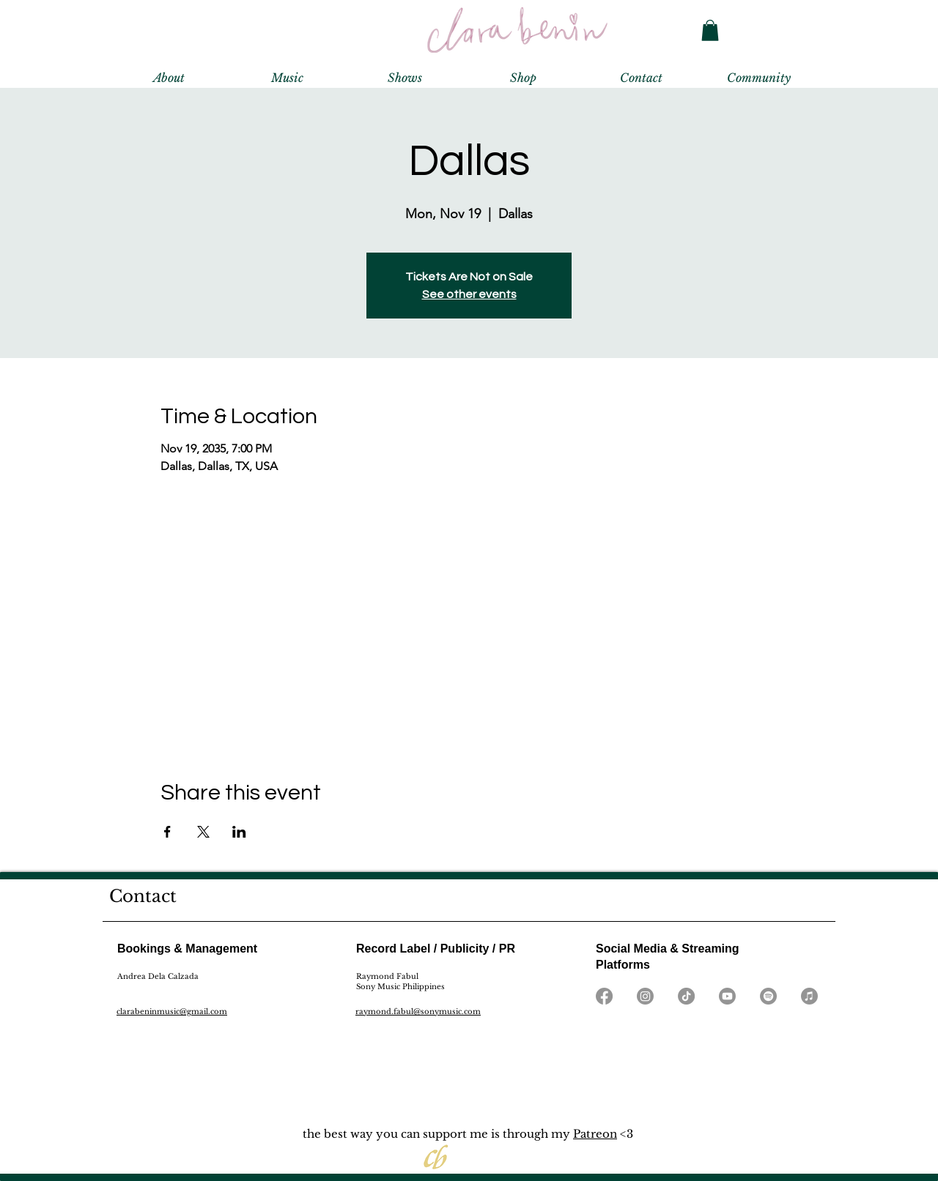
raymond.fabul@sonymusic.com (418, 1011)
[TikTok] (686, 996)
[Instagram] (645, 996)
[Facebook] (604, 996)
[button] (710, 30)
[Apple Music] (809, 996)
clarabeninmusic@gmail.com (172, 1011)
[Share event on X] (203, 832)
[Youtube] (727, 996)
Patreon (595, 1134)
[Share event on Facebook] (167, 832)
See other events (469, 294)
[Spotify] (768, 996)
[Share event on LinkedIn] (239, 832)
